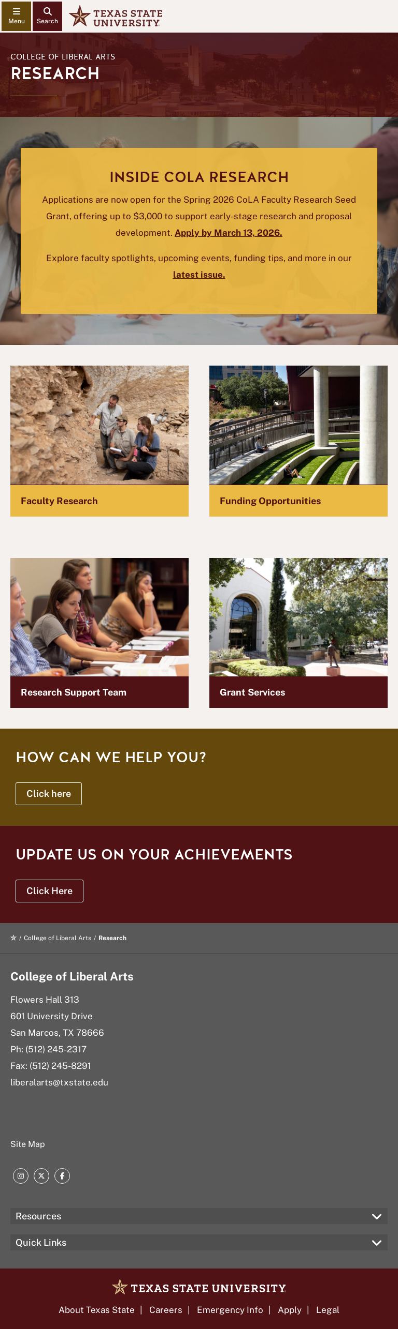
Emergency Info (230, 1310)
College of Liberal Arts (62, 57)
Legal (327, 1310)
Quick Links (41, 1242)
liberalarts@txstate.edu (59, 1082)
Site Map (27, 1144)
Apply (290, 1310)
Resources (38, 1216)
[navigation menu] (16, 16)
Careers (165, 1310)
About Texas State (97, 1310)
